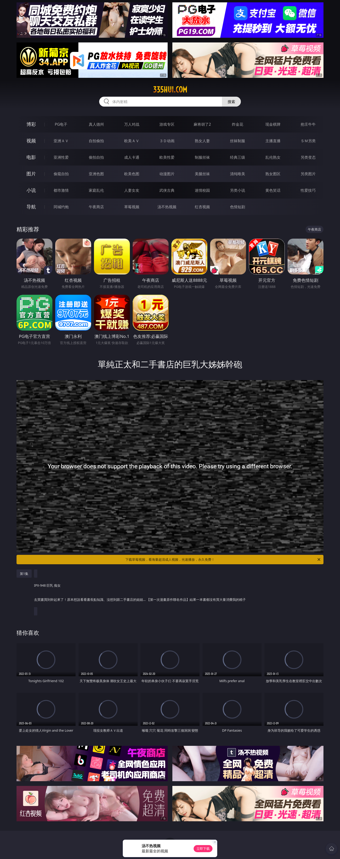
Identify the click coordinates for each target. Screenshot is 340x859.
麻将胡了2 (202, 124)
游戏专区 (166, 124)
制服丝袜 (202, 157)
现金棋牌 (272, 124)
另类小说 (237, 190)
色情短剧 (237, 206)
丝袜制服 (237, 140)
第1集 (24, 573)
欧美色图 (131, 173)
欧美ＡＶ (131, 140)
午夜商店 (96, 206)
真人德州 (96, 124)
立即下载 (203, 848)
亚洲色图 (96, 173)
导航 (31, 206)
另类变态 (308, 157)
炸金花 (237, 124)
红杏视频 (202, 206)
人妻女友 (131, 190)
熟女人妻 (202, 140)
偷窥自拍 (61, 173)
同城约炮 (61, 206)
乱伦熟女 (272, 157)
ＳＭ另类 (308, 140)
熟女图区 (272, 173)
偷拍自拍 (96, 157)
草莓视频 (131, 206)
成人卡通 (131, 157)
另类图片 (308, 173)
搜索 (231, 101)
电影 (31, 157)
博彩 (31, 124)
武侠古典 (166, 190)
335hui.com (170, 89)
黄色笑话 (272, 190)
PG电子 (61, 124)
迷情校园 (202, 190)
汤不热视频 (166, 206)
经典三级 (237, 157)
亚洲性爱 (61, 157)
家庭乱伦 (96, 190)
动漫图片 (166, 173)
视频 (31, 140)
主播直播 (272, 140)
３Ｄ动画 (166, 140)
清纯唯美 (237, 173)
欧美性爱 (166, 157)
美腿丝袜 (202, 173)
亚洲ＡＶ (61, 140)
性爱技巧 (308, 190)
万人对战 (131, 124)
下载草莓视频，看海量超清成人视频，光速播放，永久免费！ (223, 559)
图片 (31, 173)
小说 (31, 190)
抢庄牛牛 (308, 124)
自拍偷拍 (96, 140)
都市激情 (61, 190)
